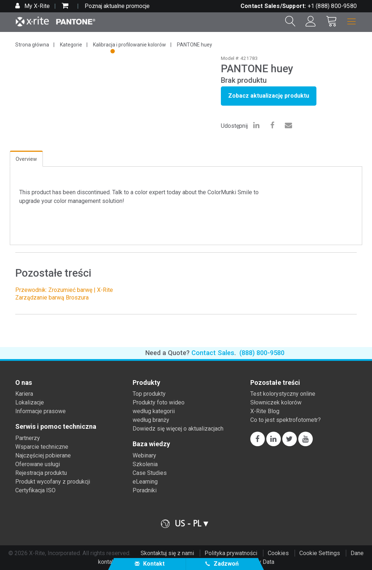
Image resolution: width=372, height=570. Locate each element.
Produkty (146, 382)
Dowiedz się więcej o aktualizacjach (178, 428)
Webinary (144, 455)
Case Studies (150, 472)
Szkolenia (145, 464)
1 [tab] (113, 52)
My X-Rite (36, 6)
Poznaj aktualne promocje (117, 6)
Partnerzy (27, 438)
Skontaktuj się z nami (167, 553)
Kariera (24, 393)
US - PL (188, 523)
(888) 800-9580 (261, 353)
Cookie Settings (319, 553)
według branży (151, 419)
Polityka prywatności (231, 553)
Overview (26, 159)
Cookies (278, 553)
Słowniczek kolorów (276, 402)
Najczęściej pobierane (43, 455)
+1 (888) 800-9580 (332, 6)
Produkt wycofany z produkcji (52, 481)
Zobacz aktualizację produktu (268, 95)
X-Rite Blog (264, 411)
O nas (23, 382)
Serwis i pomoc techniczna (55, 426)
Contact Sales (212, 353)
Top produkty (149, 393)
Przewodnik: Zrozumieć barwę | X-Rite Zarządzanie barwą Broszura (64, 293)
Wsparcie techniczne (41, 446)
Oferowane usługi (37, 464)
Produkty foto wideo (159, 402)
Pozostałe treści (275, 382)
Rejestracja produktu (41, 472)
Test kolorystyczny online (282, 393)
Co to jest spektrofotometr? (285, 419)
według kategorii (154, 411)
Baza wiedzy (151, 444)
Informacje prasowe (40, 411)
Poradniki (145, 490)
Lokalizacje (29, 402)
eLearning (145, 481)
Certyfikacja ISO (35, 490)
